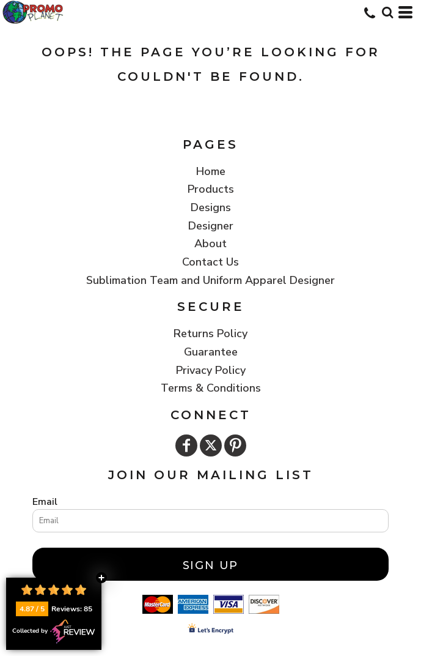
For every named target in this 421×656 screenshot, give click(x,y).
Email (44, 502)
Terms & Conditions (211, 388)
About (210, 243)
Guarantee (211, 352)
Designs (211, 207)
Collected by (53, 631)
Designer (210, 225)
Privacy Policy (211, 370)
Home (210, 171)
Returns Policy (210, 333)
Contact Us (210, 262)
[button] (387, 12)
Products (211, 189)
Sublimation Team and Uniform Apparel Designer (210, 280)
